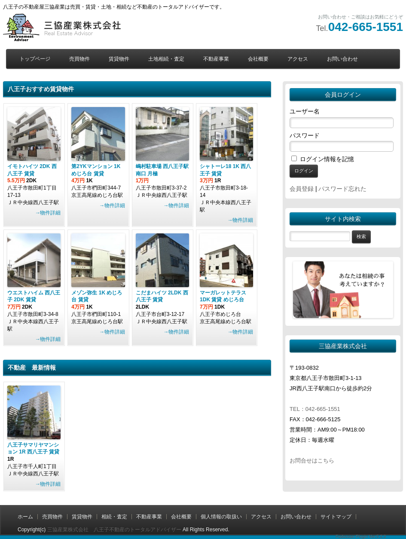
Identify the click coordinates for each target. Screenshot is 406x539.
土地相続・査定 (166, 59)
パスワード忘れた (342, 188)
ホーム (25, 516)
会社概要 (258, 59)
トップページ (34, 59)
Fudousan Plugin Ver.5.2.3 (361, 537)
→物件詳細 (48, 213)
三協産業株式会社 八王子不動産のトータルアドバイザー (114, 530)
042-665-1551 (365, 27)
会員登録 (302, 188)
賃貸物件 (119, 59)
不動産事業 (216, 59)
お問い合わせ (342, 59)
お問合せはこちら (312, 460)
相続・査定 (114, 516)
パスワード (305, 135)
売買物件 (79, 59)
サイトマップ (336, 516)
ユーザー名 (305, 111)
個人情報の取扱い (221, 516)
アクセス (297, 59)
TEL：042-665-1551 (315, 409)
